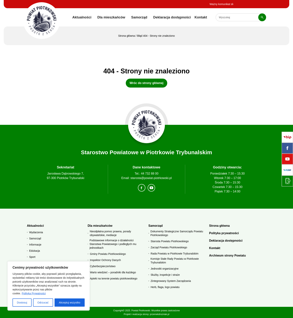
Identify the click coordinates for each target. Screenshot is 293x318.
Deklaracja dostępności (172, 17)
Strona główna (126, 35)
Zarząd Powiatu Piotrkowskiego (169, 247)
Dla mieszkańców (111, 17)
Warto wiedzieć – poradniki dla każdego (113, 272)
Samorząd (139, 17)
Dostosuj (22, 302)
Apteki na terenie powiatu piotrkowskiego (113, 278)
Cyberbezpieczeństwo (102, 266)
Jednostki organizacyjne (164, 268)
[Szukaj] (262, 17)
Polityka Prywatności (34, 293)
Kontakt (201, 17)
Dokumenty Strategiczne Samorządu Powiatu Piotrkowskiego (176, 233)
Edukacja (34, 250)
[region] (48, 286)
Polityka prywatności (224, 233)
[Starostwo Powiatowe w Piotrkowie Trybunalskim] (41, 20)
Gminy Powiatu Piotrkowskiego (108, 253)
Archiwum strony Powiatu (227, 255)
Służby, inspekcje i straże (165, 274)
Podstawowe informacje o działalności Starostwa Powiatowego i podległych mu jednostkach (113, 244)
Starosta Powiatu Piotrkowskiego (170, 241)
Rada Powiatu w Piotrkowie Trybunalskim (174, 253)
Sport (32, 256)
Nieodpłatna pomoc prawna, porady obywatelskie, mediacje (110, 233)
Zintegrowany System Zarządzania (171, 280)
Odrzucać (43, 302)
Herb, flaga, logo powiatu (165, 287)
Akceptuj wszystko (69, 302)
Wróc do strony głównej (146, 83)
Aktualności (81, 17)
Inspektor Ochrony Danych (105, 260)
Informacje (35, 244)
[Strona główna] (146, 125)
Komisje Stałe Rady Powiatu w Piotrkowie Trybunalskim (174, 260)
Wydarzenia (36, 232)
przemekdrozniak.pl (159, 314)
